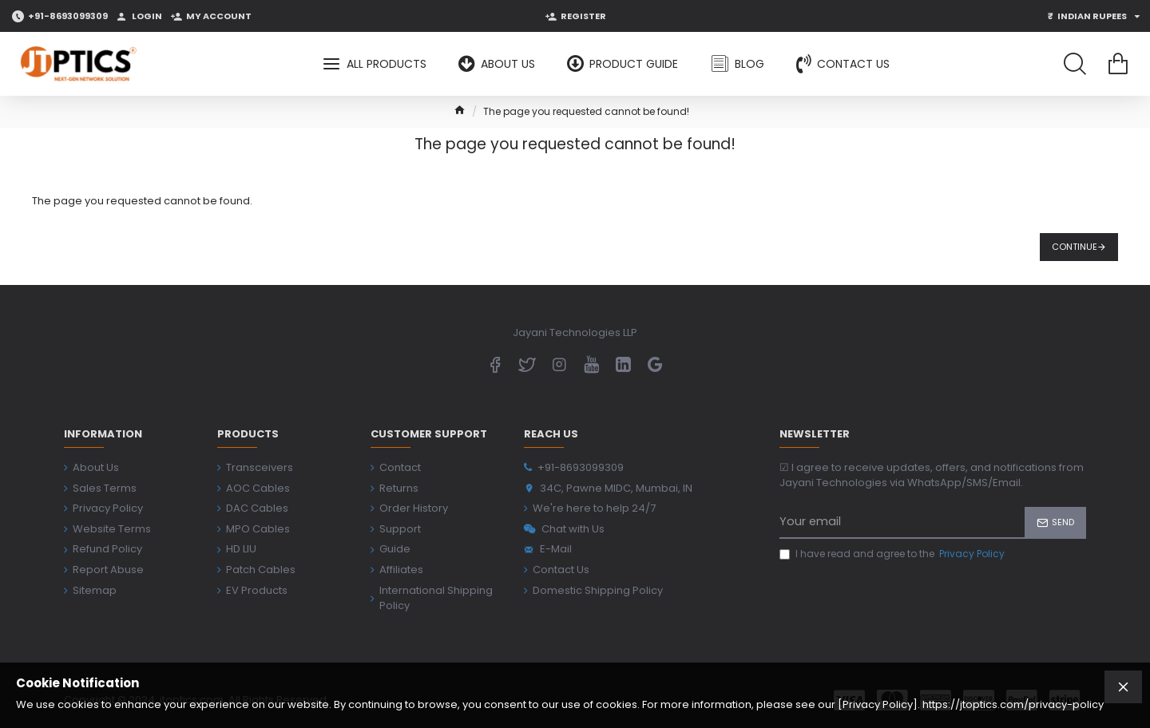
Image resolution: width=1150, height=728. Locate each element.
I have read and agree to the (893, 554)
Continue (1074, 246)
